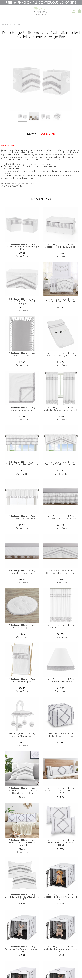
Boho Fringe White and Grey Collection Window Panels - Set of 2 (61, 408)
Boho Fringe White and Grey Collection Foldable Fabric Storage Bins (22, 246)
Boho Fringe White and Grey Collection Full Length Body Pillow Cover (60, 790)
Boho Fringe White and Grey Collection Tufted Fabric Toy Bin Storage (22, 301)
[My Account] (73, 11)
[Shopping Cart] (79, 11)
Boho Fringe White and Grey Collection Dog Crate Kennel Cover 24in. (22, 948)
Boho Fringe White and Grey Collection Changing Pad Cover (61, 354)
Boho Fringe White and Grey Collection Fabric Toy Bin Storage (61, 245)
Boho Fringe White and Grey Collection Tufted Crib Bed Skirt (60, 571)
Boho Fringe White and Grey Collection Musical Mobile (22, 735)
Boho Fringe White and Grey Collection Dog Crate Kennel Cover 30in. (61, 948)
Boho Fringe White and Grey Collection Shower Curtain (61, 626)
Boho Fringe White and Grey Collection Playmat (22, 626)
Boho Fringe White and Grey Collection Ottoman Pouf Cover (61, 735)
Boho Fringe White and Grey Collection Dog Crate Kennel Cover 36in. (61, 896)
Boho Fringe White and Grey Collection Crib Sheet (22, 354)
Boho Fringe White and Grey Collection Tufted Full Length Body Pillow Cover (22, 842)
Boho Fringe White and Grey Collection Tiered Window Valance (22, 463)
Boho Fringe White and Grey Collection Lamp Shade (61, 680)
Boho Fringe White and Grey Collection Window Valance (22, 517)
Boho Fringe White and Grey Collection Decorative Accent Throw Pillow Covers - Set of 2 (22, 790)
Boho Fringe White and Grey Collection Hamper (22, 680)
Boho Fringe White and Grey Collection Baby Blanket (22, 408)
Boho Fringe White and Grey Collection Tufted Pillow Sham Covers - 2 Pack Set (22, 896)
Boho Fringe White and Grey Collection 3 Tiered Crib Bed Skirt (60, 517)
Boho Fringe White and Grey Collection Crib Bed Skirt (22, 571)
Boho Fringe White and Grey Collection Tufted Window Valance (61, 463)
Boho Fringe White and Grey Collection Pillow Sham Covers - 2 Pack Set (61, 842)
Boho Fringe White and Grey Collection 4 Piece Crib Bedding (60, 300)
